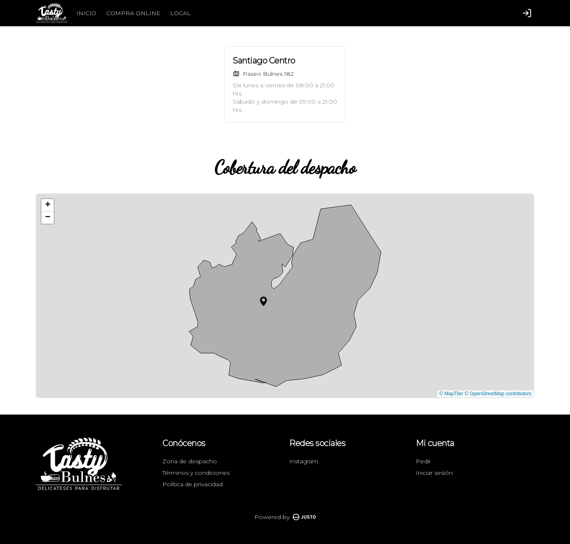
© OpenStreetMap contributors (498, 394)
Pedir (423, 461)
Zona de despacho (189, 461)
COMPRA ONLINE (133, 13)
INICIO (86, 13)
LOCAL (180, 13)
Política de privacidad (192, 484)
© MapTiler (451, 394)
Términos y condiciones (196, 472)
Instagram (303, 461)
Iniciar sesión (434, 472)
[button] (263, 301)
